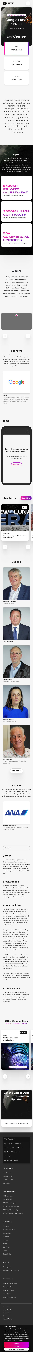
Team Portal (7, 1310)
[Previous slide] (5, 336)
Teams (5, 1250)
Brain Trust (6, 1247)
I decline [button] (16, 1346)
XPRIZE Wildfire (8, 1199)
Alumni (5, 1243)
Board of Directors (9, 1230)
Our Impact (6, 1267)
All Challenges (7, 1196)
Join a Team (7, 1294)
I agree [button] (16, 1343)
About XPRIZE (7, 1176)
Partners (5, 1240)
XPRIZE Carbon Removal (11, 1206)
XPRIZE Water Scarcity (10, 1210)
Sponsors (6, 1237)
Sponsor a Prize (8, 1287)
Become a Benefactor (10, 1283)
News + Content (8, 1307)
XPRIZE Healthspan (9, 1203)
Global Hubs (7, 1254)
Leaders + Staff (8, 1180)
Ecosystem (6, 1226)
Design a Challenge (9, 1297)
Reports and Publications (11, 1270)
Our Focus (6, 1183)
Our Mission (7, 1173)
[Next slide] (28, 336)
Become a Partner (9, 1290)
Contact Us (6, 1313)
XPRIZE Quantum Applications (13, 1213)
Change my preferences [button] (16, 1349)
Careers (5, 1316)
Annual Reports (8, 1319)
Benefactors (7, 1233)
